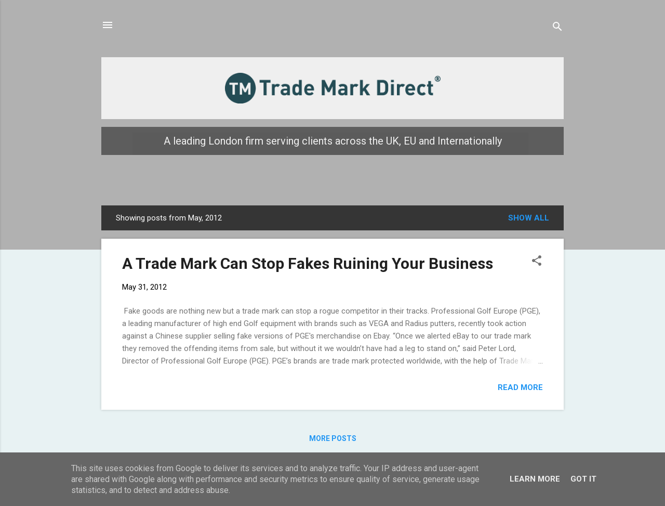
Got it (583, 479)
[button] (536, 262)
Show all (528, 218)
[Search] (557, 28)
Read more (520, 387)
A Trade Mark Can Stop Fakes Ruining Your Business (307, 263)
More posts (332, 438)
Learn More (535, 479)
